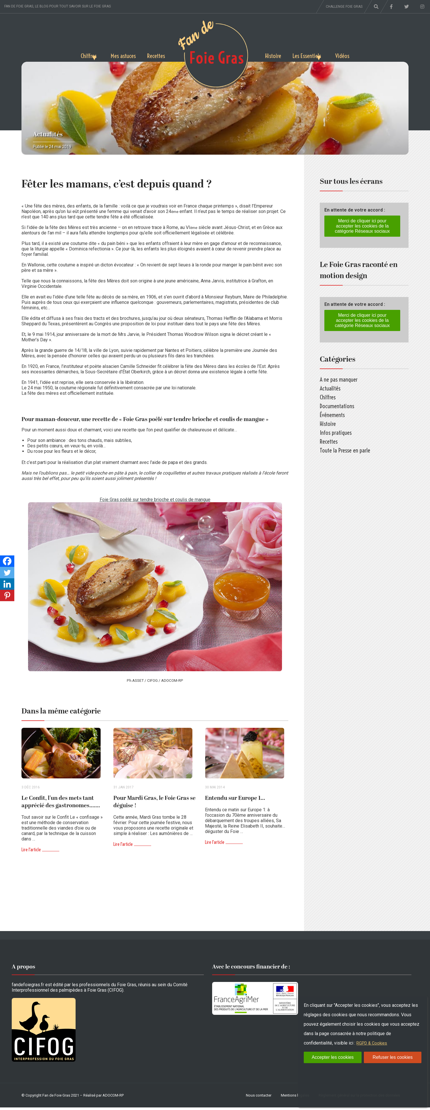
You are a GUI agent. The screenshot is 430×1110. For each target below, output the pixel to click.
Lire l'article (31, 852)
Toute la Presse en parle (345, 450)
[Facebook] (7, 561)
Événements (332, 415)
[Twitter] (7, 572)
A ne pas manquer (339, 379)
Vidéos (360, 54)
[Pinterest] (7, 595)
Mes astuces (117, 54)
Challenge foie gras (344, 7)
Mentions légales (295, 1098)
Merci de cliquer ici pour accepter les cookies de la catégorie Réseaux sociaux (362, 226)
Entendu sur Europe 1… (235, 800)
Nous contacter (258, 1098)
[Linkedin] (7, 584)
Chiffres (71, 54)
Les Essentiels (313, 54)
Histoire (275, 54)
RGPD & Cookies (373, 1043)
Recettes (154, 54)
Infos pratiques (336, 432)
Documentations (337, 406)
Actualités (48, 134)
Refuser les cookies (393, 1057)
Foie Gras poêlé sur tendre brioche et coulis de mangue (155, 499)
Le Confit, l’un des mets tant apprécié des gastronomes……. (60, 804)
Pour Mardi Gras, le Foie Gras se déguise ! (154, 804)
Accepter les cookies (333, 1057)
